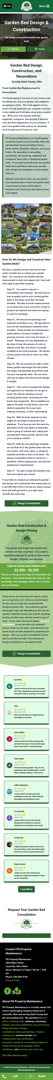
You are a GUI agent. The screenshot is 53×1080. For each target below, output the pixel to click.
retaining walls (17, 1021)
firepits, (6, 1024)
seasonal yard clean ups (31, 1049)
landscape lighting (25, 1032)
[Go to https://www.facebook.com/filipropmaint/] (7, 991)
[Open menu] (44, 6)
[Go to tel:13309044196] (14, 1076)
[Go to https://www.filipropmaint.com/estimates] (41, 1076)
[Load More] (26, 892)
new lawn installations (22, 1024)
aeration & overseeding (24, 1042)
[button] (13, 49)
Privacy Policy (13, 980)
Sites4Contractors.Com (26, 1070)
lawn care (16, 1038)
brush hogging (25, 1045)
